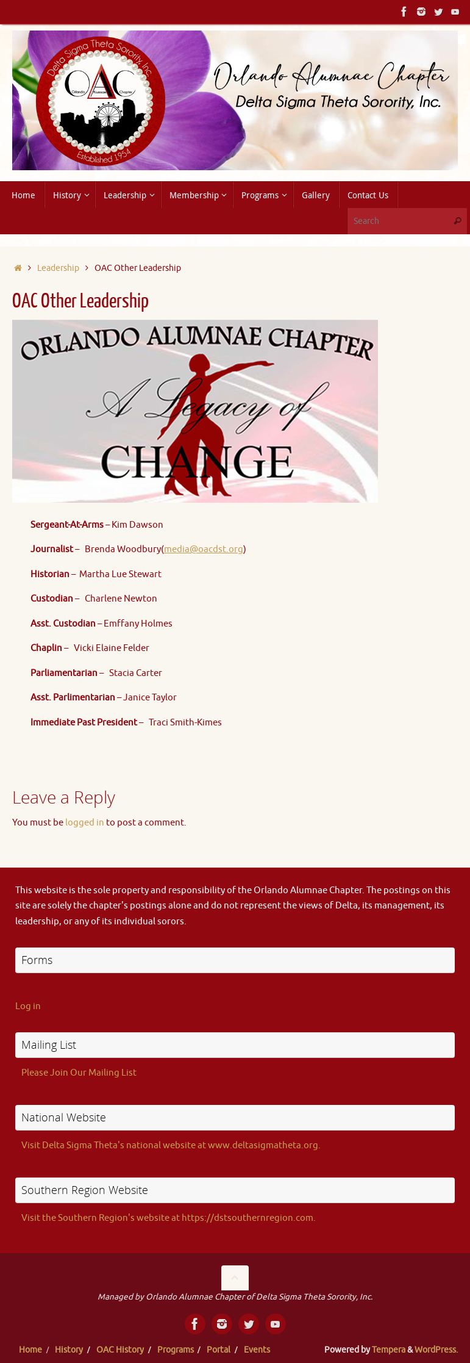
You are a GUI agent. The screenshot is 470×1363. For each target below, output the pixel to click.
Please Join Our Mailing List (79, 1073)
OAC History (120, 1350)
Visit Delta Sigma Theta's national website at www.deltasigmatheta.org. (171, 1145)
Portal (218, 1350)
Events (257, 1350)
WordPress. (436, 1350)
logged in (84, 823)
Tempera (388, 1350)
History (69, 1350)
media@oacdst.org (203, 549)
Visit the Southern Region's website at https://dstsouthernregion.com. (168, 1218)
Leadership (58, 268)
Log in (28, 1006)
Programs (175, 1350)
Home (30, 1350)
